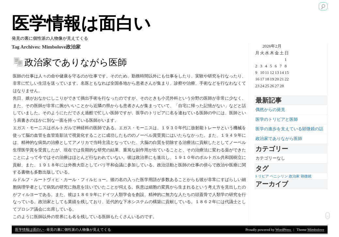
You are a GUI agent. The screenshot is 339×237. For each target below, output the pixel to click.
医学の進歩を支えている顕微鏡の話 (289, 128)
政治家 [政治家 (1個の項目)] (294, 176)
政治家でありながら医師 (75, 62)
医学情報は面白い (81, 23)
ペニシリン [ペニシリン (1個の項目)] (279, 176)
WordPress (283, 229)
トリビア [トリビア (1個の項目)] (261, 176)
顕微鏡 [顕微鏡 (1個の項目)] (306, 176)
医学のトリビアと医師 (276, 119)
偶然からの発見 (270, 109)
